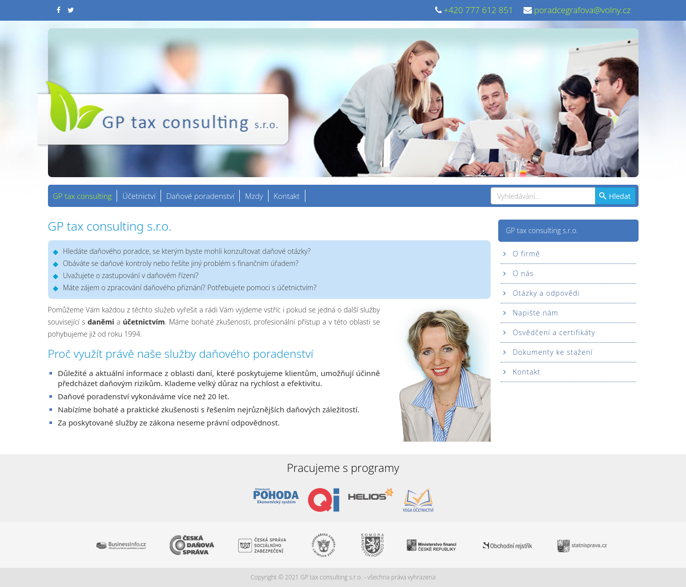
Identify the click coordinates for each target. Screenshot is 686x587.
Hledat (619, 196)
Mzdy (254, 196)
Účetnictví (138, 196)
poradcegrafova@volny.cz (582, 10)
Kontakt (287, 196)
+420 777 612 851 (478, 10)
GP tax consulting (82, 196)
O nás (522, 273)
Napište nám (534, 312)
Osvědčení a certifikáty (552, 332)
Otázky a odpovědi (545, 293)
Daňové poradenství (200, 196)
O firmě (525, 253)
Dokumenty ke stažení (551, 352)
